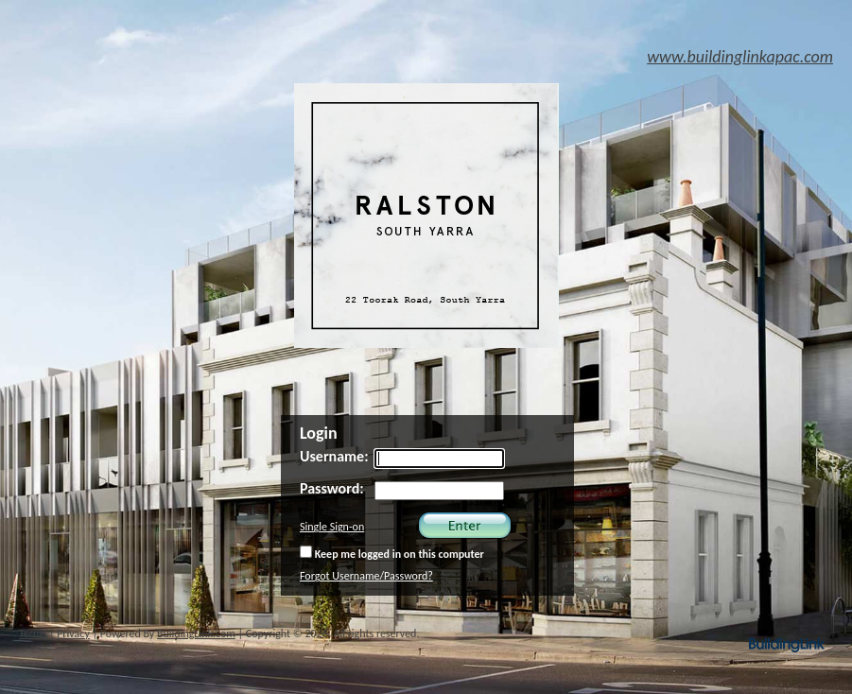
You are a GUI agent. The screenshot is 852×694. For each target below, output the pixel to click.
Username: (334, 456)
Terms (32, 633)
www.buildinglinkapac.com (740, 56)
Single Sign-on (332, 526)
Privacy (73, 633)
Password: (332, 488)
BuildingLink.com (196, 633)
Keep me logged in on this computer (392, 553)
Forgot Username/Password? (366, 575)
